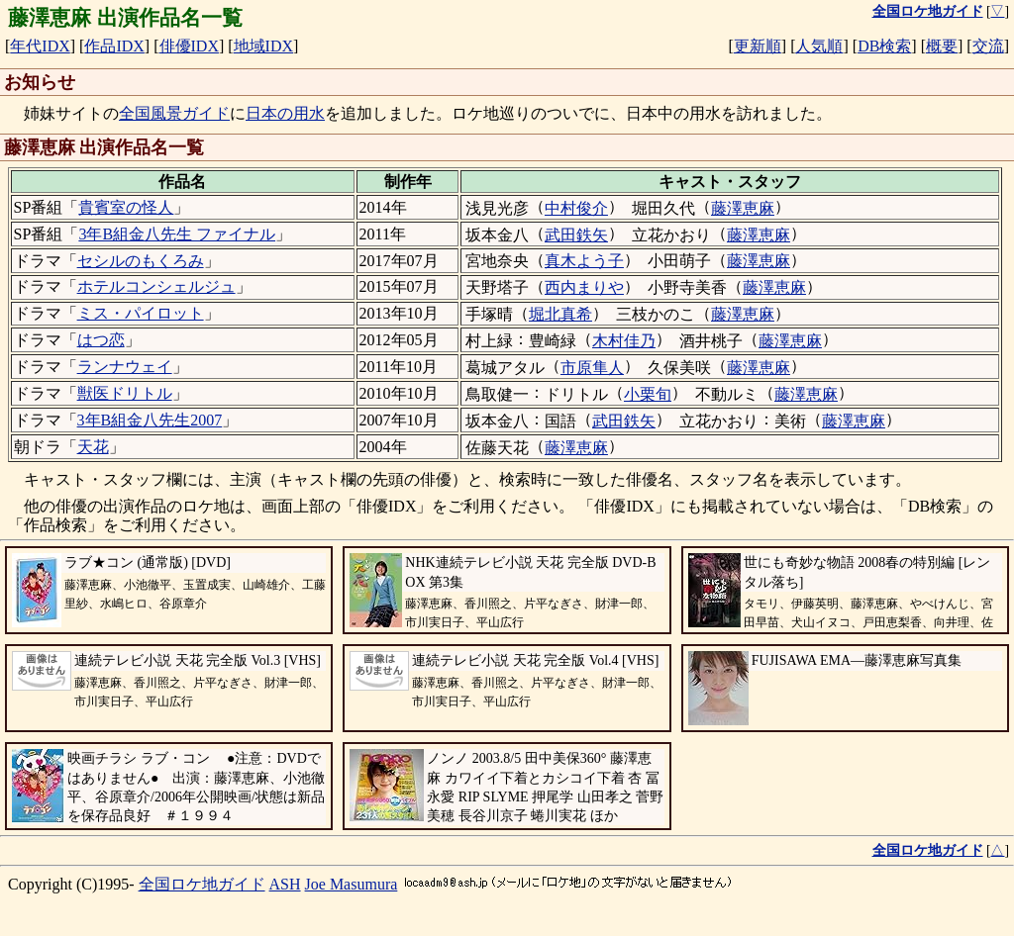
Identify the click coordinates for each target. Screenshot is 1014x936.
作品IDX (114, 46)
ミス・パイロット (140, 313)
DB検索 (884, 46)
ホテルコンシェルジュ (156, 286)
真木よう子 (584, 260)
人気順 (819, 46)
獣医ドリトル (124, 393)
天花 (93, 446)
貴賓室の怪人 (125, 207)
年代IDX (39, 46)
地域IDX (263, 46)
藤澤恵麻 (742, 208)
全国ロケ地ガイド (202, 884)
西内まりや (584, 287)
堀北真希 (560, 314)
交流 (988, 46)
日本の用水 (285, 113)
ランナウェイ (124, 366)
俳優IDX (189, 46)
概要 (942, 46)
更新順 (757, 46)
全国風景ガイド (174, 113)
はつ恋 (101, 339)
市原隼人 (592, 367)
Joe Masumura (351, 884)
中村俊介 (576, 208)
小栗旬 (647, 394)
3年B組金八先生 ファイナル (176, 234)
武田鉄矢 (576, 235)
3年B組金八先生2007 (150, 420)
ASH (285, 884)
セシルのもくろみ (140, 260)
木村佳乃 (624, 340)
